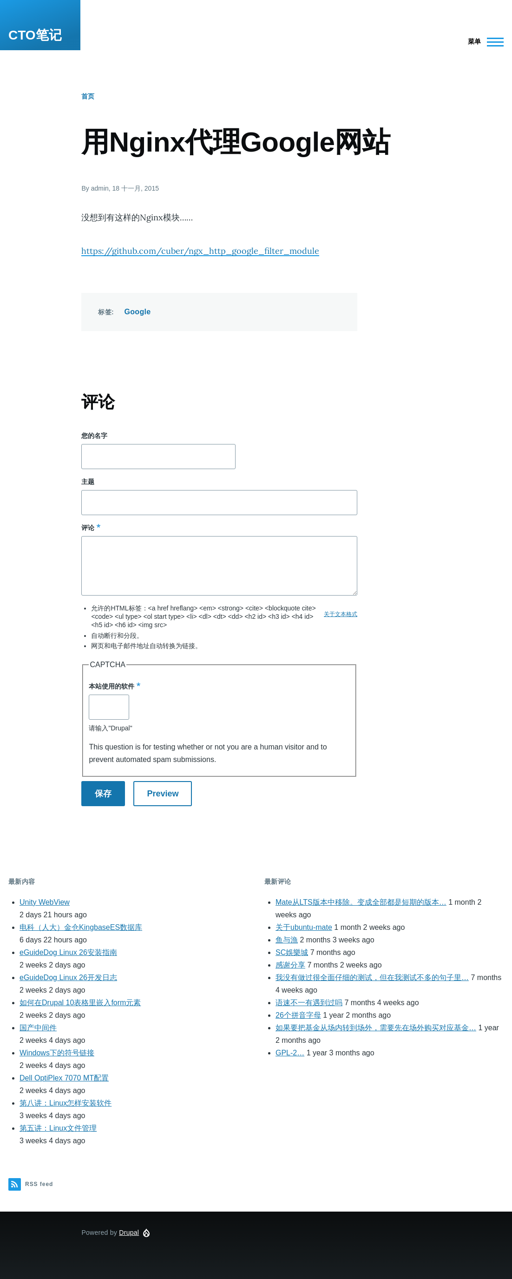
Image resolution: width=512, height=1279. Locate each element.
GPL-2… (290, 1053)
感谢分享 (290, 965)
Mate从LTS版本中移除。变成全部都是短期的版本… (361, 902)
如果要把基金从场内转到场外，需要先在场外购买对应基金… (376, 1028)
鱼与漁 (287, 940)
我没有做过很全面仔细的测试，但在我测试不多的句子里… (372, 977)
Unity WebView (45, 902)
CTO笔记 (35, 35)
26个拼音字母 (298, 1015)
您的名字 (94, 435)
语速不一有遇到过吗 (309, 1003)
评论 (87, 527)
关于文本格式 (340, 614)
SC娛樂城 (292, 952)
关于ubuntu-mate (304, 927)
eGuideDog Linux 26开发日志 (68, 977)
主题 (87, 481)
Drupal (129, 1232)
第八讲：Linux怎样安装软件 (66, 1103)
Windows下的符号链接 (57, 1053)
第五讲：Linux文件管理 (58, 1128)
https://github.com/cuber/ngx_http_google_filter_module (200, 250)
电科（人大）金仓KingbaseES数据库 (81, 927)
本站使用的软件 (111, 686)
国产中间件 (38, 1028)
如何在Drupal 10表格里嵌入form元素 (80, 1003)
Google (137, 312)
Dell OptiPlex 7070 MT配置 (64, 1078)
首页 (87, 96)
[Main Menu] (482, 41)
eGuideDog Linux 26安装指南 (68, 952)
